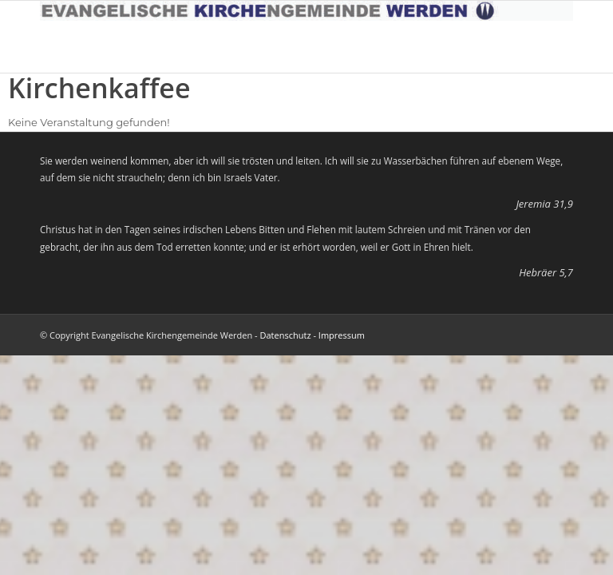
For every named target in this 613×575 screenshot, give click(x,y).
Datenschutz (285, 335)
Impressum (341, 335)
